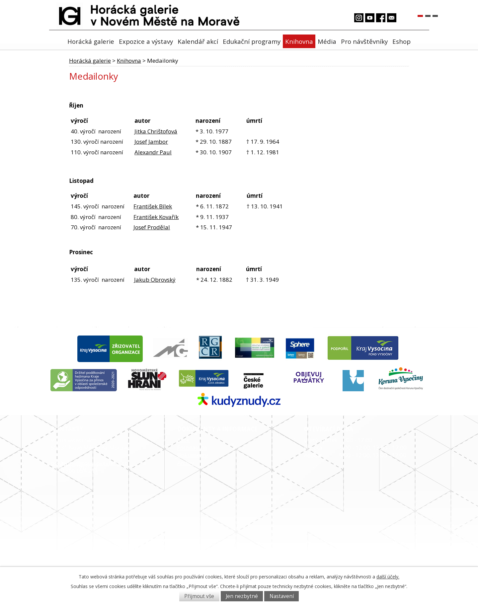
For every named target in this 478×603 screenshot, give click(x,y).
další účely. (387, 576)
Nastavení (282, 596)
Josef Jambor (151, 141)
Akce (183, 440)
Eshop (401, 41)
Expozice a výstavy (146, 41)
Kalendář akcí (198, 41)
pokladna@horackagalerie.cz (89, 463)
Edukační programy (251, 41)
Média (327, 41)
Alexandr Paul (153, 152)
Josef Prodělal (151, 227)
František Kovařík (156, 217)
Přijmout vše (199, 596)
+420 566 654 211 (74, 470)
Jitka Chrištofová (155, 131)
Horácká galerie (90, 41)
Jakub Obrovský (155, 279)
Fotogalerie (192, 447)
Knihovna (299, 41)
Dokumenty (192, 455)
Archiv (185, 463)
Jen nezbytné (242, 596)
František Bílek (152, 206)
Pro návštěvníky (364, 41)
